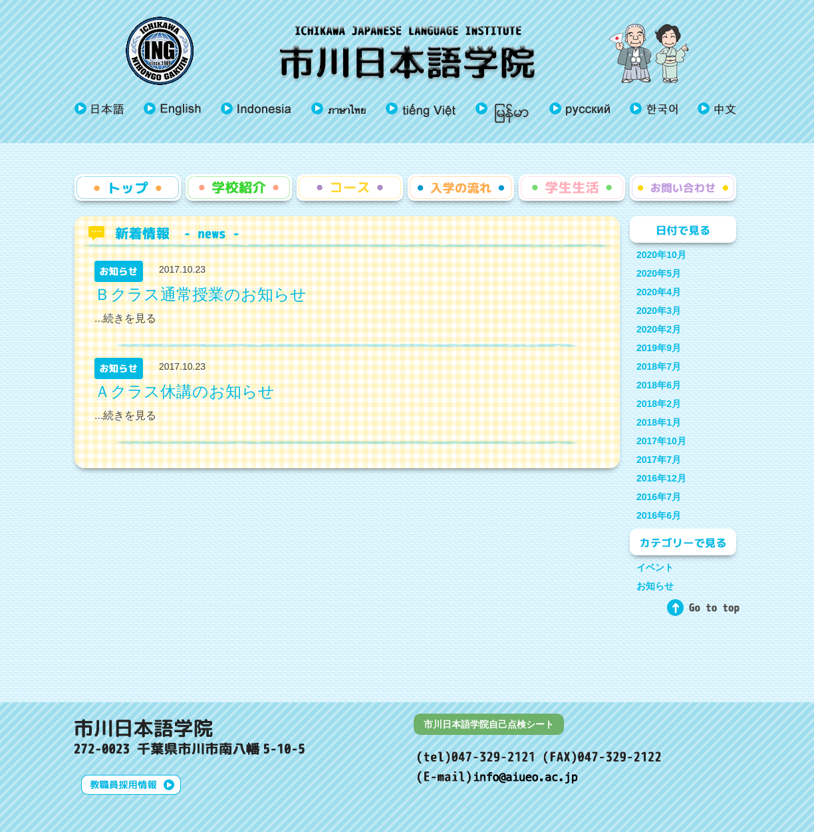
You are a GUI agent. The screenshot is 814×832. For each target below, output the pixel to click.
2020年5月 (658, 273)
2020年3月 (658, 310)
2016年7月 (658, 496)
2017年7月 (658, 459)
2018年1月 (658, 422)
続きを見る (129, 318)
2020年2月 (658, 329)
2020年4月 (658, 292)
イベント (655, 567)
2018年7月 (658, 366)
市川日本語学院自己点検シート (489, 724)
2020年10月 (661, 254)
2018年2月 (658, 403)
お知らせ (655, 586)
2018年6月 (658, 385)
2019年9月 (658, 348)
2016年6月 (658, 515)
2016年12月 (661, 478)
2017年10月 (661, 441)
